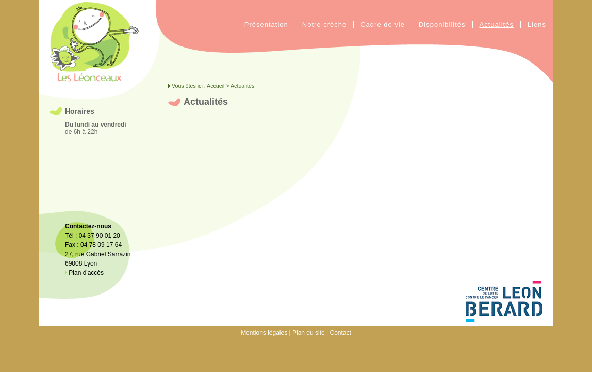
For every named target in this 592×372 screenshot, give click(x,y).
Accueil (215, 86)
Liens (537, 24)
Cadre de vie (382, 24)
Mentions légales (264, 332)
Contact (340, 332)
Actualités (497, 24)
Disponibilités (442, 24)
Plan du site (308, 332)
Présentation (266, 24)
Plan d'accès (84, 272)
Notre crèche (324, 24)
